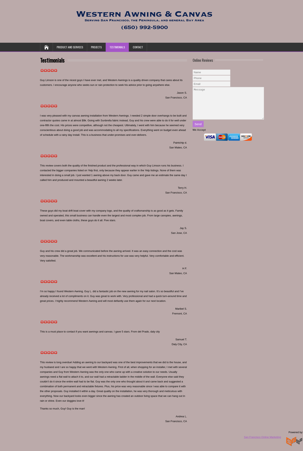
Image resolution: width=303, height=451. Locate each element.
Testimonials (117, 47)
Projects (96, 47)
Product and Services (70, 47)
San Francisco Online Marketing (262, 437)
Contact (138, 47)
